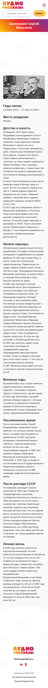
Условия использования (24, 677)
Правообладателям (24, 681)
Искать (39, 13)
